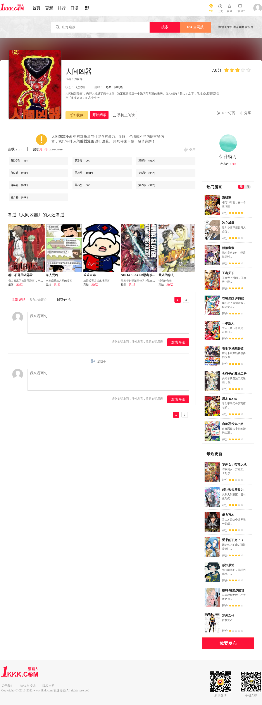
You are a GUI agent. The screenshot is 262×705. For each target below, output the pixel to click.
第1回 (57, 284)
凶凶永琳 (89, 275)
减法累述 (228, 565)
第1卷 (20, 197)
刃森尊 (78, 79)
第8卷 (147, 160)
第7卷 (20, 172)
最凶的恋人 (166, 275)
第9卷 (84, 160)
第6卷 (85, 172)
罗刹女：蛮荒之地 (234, 464)
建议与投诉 (28, 686)
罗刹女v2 (228, 615)
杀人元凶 (52, 275)
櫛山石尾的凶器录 (20, 275)
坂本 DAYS (229, 398)
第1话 (19, 284)
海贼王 (226, 197)
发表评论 (178, 342)
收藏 (76, 115)
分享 (247, 113)
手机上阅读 (126, 115)
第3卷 (84, 185)
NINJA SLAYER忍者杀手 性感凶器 (144, 275)
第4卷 (20, 185)
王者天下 (228, 273)
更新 (49, 8)
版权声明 (48, 686)
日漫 (74, 8)
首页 (36, 8)
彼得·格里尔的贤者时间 (237, 590)
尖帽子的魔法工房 (234, 373)
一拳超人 (228, 323)
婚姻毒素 (228, 248)
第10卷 (43, 149)
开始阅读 (99, 115)
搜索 (164, 27)
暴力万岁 (228, 515)
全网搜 (195, 27)
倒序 (192, 149)
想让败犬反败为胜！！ (237, 489)
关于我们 (7, 686)
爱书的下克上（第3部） (238, 540)
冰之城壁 (228, 223)
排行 (62, 8)
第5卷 (147, 172)
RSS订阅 (228, 113)
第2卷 (147, 185)
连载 (15, 149)
